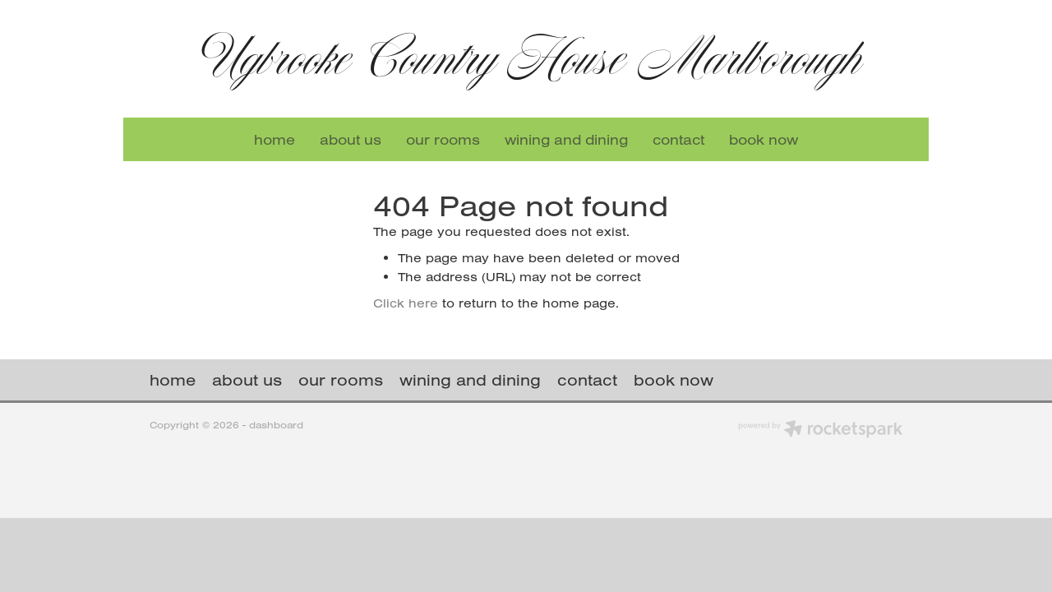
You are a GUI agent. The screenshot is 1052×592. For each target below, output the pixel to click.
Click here (405, 303)
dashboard (276, 425)
